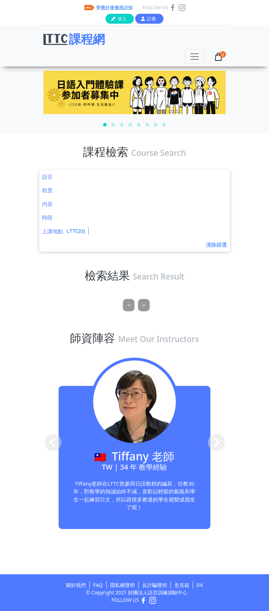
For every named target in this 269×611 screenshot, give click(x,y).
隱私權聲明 (122, 585)
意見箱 (181, 585)
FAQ (98, 585)
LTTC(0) (76, 230)
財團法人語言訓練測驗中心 (157, 592)
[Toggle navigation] (194, 56)
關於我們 (76, 585)
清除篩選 (216, 244)
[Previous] (128, 305)
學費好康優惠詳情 (114, 7)
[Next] (144, 305)
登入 (122, 19)
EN (200, 585)
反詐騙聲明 (154, 585)
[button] (105, 124)
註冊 (151, 19)
